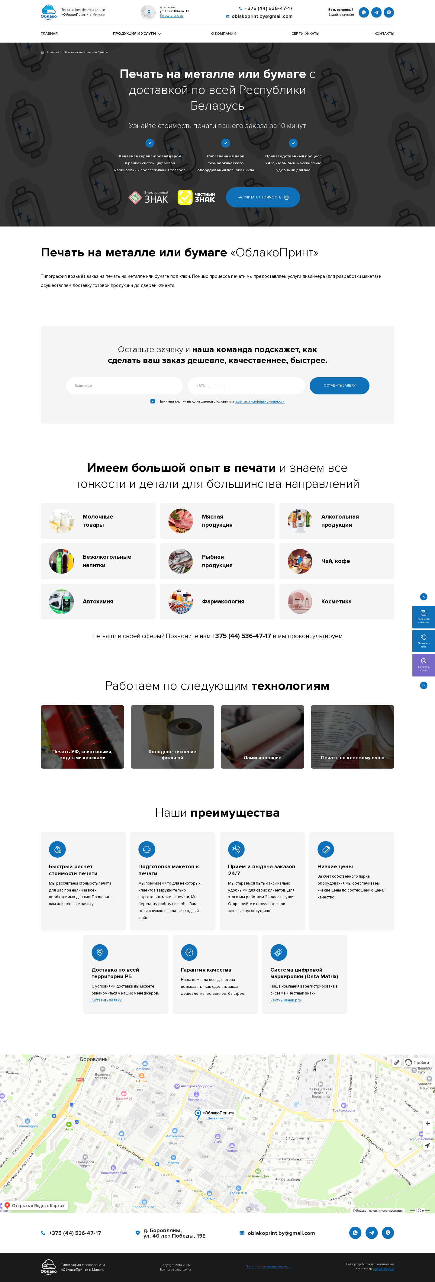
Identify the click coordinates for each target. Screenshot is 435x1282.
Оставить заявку (107, 1000)
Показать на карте (171, 16)
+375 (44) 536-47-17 (75, 1233)
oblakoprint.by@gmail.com (281, 1233)
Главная (49, 33)
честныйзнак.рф (285, 1000)
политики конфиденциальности (260, 401)
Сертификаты (305, 33)
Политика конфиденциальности (269, 1266)
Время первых (383, 1269)
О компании (223, 33)
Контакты (384, 33)
